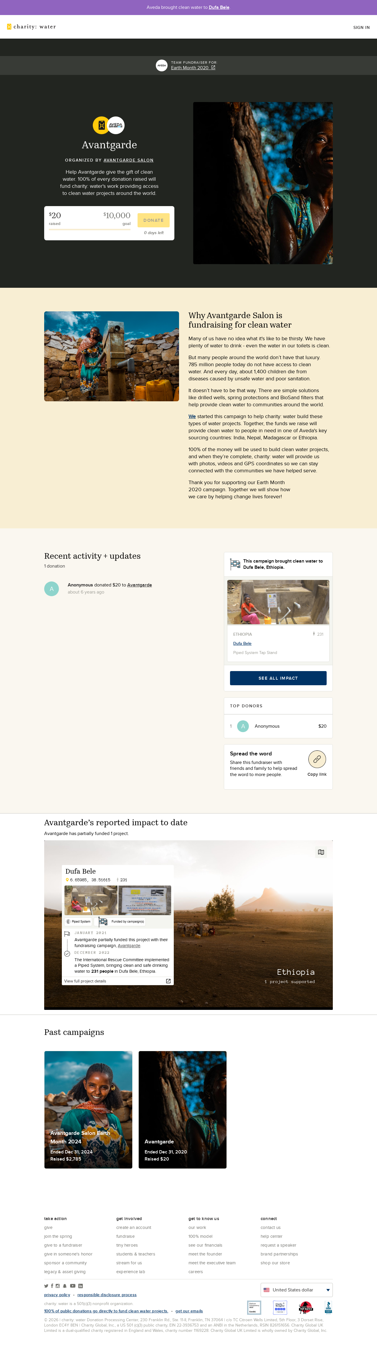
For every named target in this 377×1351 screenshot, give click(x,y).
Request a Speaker (278, 1245)
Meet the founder (205, 1254)
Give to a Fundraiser (63, 1245)
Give (48, 1227)
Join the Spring (58, 1236)
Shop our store (275, 1263)
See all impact (278, 678)
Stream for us (129, 1263)
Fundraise (125, 1236)
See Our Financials (205, 1245)
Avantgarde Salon (129, 160)
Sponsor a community (65, 1263)
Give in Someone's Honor (68, 1254)
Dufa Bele (219, 7)
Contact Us (271, 1227)
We (192, 416)
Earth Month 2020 (193, 68)
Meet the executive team (212, 1263)
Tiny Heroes (127, 1245)
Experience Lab (130, 1271)
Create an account (133, 1227)
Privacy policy (57, 1295)
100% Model (200, 1236)
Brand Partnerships (279, 1254)
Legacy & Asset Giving (65, 1271)
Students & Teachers (135, 1254)
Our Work (197, 1227)
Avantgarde (139, 584)
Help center (271, 1236)
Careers (195, 1271)
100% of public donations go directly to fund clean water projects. (106, 1311)
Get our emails (189, 1311)
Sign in (361, 27)
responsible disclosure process (107, 1295)
